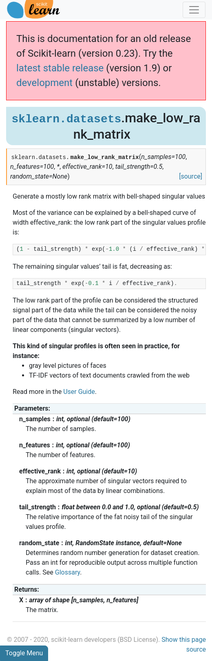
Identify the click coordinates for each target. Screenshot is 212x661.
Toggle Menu (24, 653)
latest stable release (60, 68)
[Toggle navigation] (194, 10)
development (44, 82)
